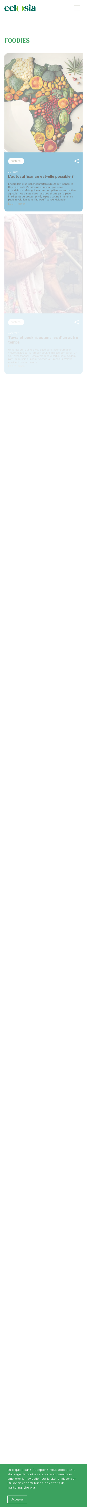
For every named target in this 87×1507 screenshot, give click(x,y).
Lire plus (30, 1487)
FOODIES (15, 161)
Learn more (16, 203)
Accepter (17, 1499)
